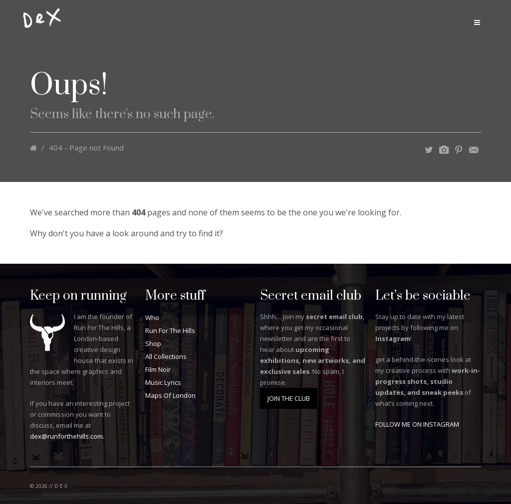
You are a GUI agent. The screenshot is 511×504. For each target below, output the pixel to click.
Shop (153, 343)
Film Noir (158, 369)
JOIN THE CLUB (288, 398)
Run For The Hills (170, 330)
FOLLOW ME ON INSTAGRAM (417, 424)
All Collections (166, 356)
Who (152, 317)
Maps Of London (170, 395)
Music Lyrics (163, 382)
